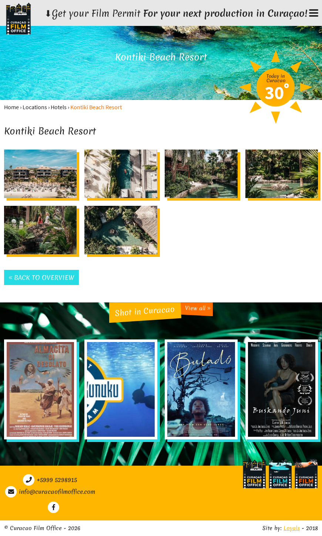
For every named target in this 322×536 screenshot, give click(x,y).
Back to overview (41, 277)
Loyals (292, 528)
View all (198, 308)
